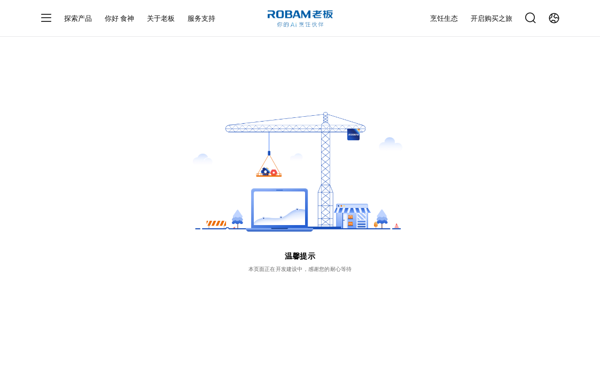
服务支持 (201, 18)
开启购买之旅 (491, 18)
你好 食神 (120, 18)
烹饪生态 (444, 18)
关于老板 (161, 18)
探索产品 (78, 18)
